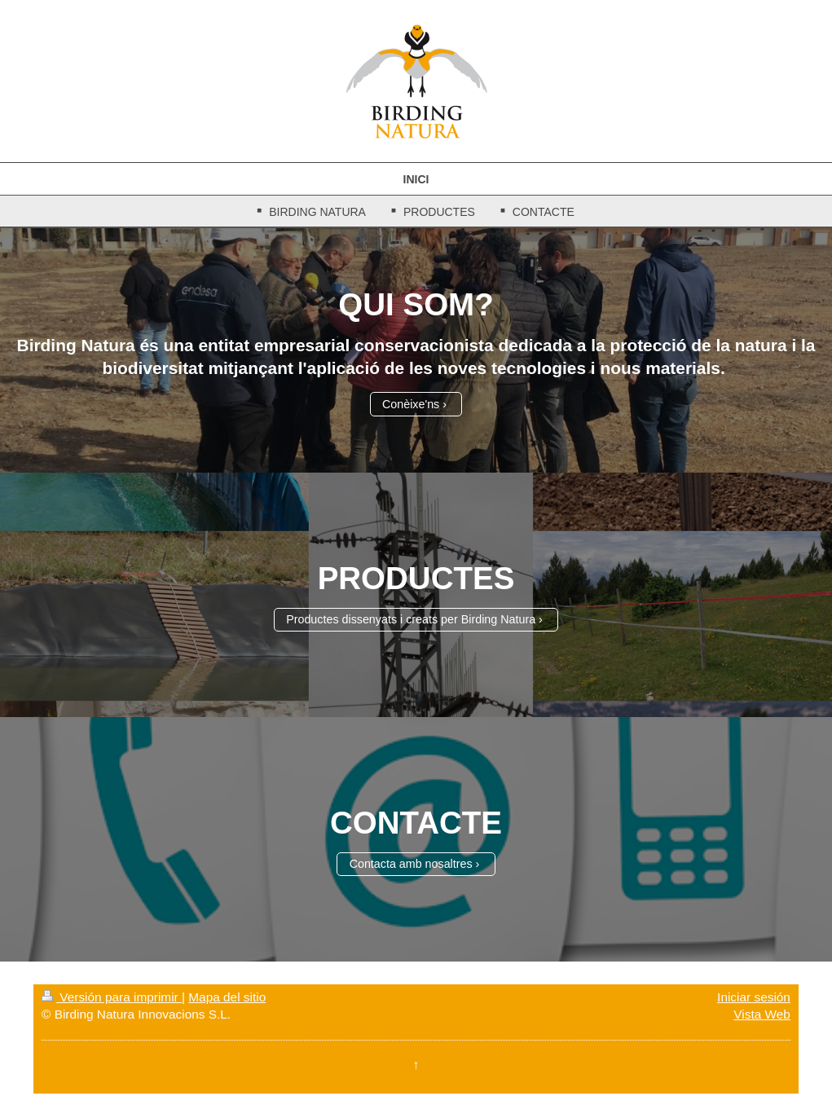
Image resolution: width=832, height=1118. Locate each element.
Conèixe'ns (410, 404)
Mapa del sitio (227, 997)
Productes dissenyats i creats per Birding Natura (410, 619)
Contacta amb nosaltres (411, 863)
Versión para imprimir (112, 997)
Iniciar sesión (753, 997)
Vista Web (761, 1014)
